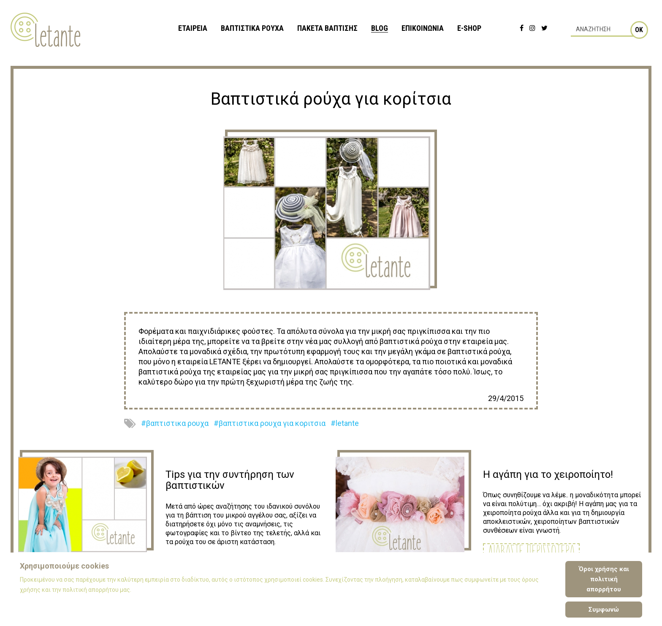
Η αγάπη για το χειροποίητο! (548, 474)
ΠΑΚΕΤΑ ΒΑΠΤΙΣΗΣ (327, 28)
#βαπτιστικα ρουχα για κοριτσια (270, 423)
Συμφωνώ (604, 609)
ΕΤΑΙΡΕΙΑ (192, 28)
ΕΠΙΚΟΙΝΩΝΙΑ (423, 28)
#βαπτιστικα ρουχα (175, 423)
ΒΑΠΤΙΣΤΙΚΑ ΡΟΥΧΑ (252, 28)
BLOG (379, 28)
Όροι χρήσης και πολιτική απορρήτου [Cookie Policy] (604, 579)
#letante (345, 423)
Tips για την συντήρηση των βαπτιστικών (230, 480)
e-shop (469, 28)
